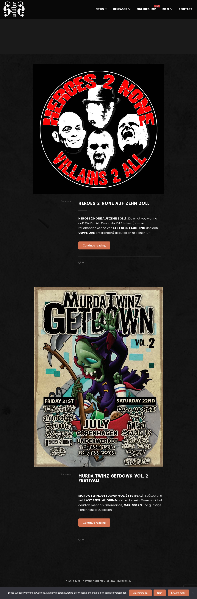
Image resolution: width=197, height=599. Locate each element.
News (68, 201)
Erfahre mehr (178, 592)
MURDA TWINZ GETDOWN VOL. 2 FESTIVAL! (113, 478)
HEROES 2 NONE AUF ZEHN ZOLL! (114, 203)
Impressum (124, 581)
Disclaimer (73, 581)
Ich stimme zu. (140, 592)
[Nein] (192, 593)
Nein (159, 592)
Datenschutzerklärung (99, 581)
